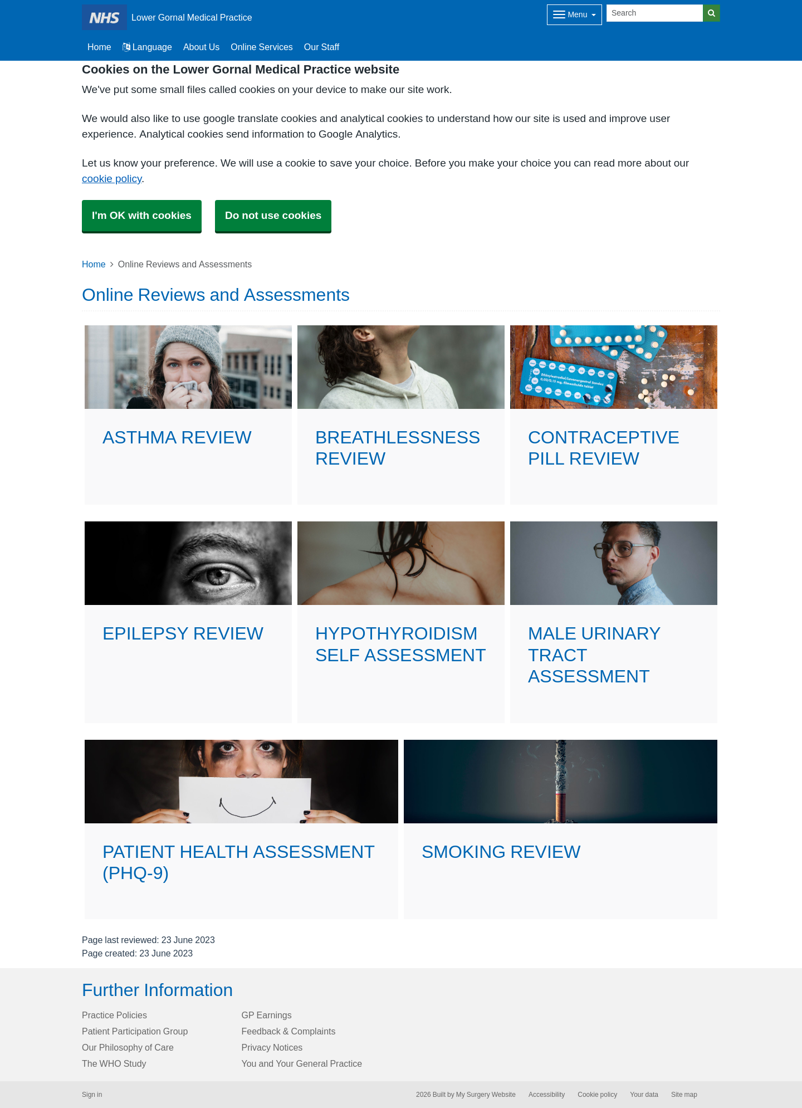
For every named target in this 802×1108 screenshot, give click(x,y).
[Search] (655, 13)
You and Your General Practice (302, 1063)
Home (94, 264)
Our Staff (321, 46)
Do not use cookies (273, 215)
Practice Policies (114, 1015)
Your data (644, 1094)
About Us (201, 46)
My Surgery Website (486, 1094)
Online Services (262, 46)
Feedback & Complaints (289, 1031)
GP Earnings (267, 1015)
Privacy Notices (272, 1047)
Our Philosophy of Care (128, 1047)
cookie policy (111, 178)
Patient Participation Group (135, 1031)
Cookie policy (597, 1094)
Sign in (92, 1094)
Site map (684, 1094)
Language (147, 46)
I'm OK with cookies (142, 215)
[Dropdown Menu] (574, 14)
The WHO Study (114, 1063)
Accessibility (547, 1094)
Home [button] (99, 46)
